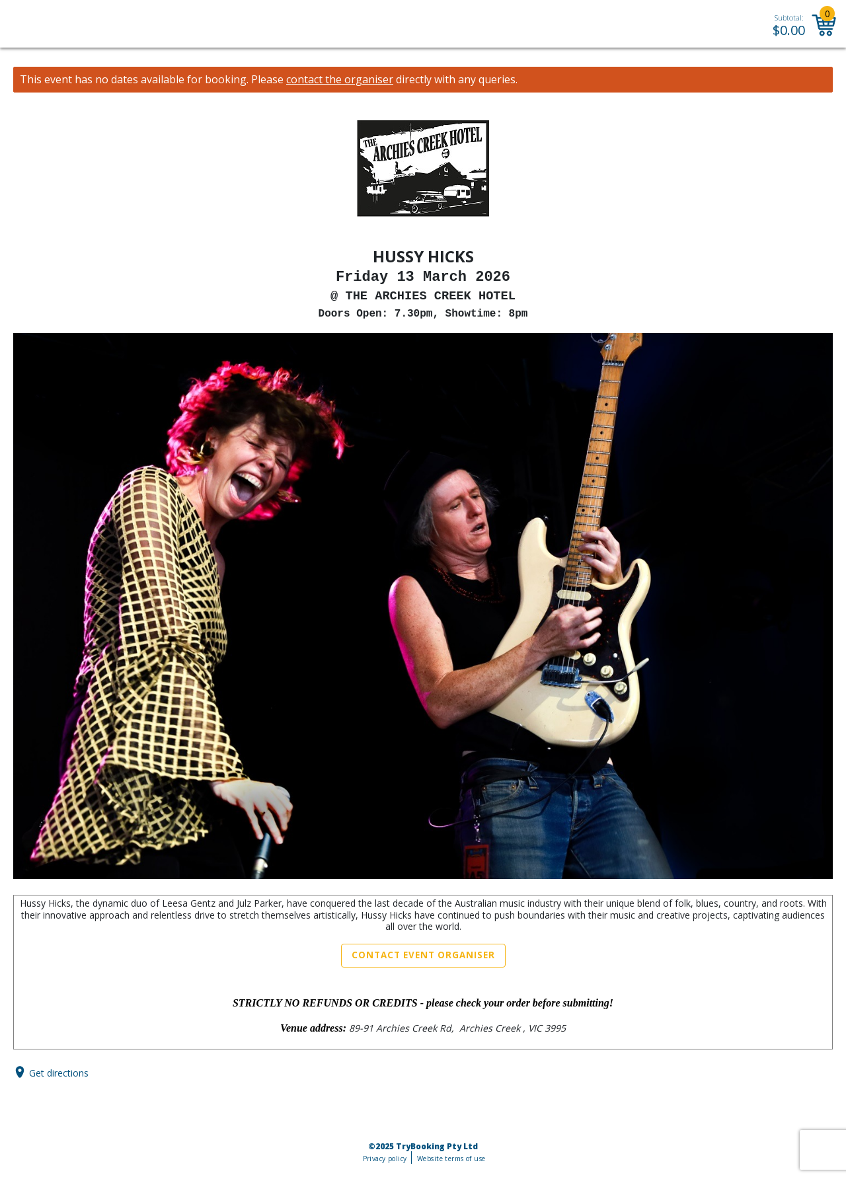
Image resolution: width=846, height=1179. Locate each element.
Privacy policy (385, 1158)
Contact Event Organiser (423, 955)
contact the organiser (339, 79)
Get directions (59, 1072)
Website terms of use (451, 1158)
